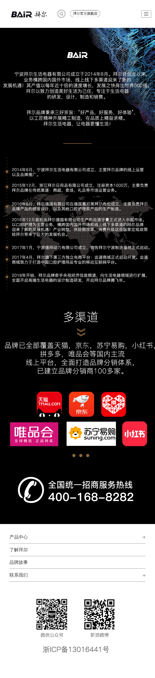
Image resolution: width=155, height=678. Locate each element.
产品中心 (18, 537)
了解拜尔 (18, 549)
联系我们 (18, 575)
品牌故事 (18, 562)
